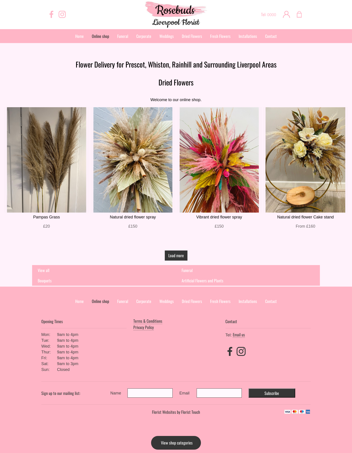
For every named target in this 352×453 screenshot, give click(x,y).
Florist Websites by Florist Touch (176, 412)
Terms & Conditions (147, 321)
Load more (176, 255)
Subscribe (271, 393)
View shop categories (177, 443)
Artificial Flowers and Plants (202, 280)
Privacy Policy (143, 327)
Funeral (187, 270)
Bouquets (45, 280)
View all (43, 270)
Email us (239, 335)
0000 (271, 15)
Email (184, 393)
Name (115, 393)
